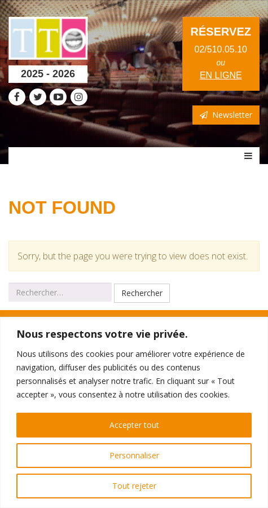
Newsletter (226, 114)
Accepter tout (134, 424)
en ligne (221, 75)
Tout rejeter (134, 485)
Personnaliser (134, 455)
